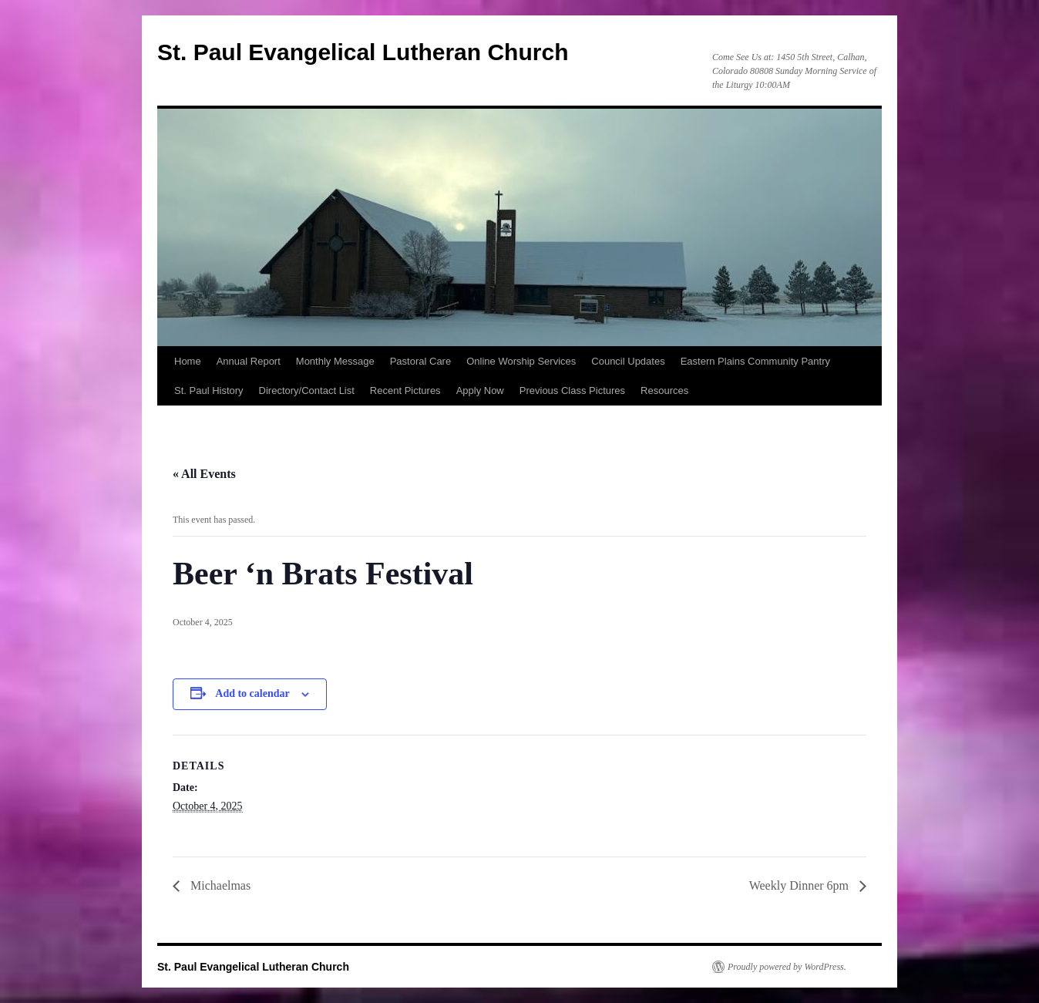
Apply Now (480, 390)
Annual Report (249, 361)
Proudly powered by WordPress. (787, 966)
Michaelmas (219, 885)
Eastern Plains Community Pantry (755, 361)
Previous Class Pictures (572, 390)
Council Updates (627, 361)
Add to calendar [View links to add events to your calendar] (252, 693)
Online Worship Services (521, 361)
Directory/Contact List (307, 390)
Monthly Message (335, 361)
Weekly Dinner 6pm (800, 885)
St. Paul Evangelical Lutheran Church (362, 52)
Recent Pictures (405, 390)
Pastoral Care (420, 361)
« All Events (204, 473)
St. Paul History (209, 390)
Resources (664, 390)
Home (187, 361)
